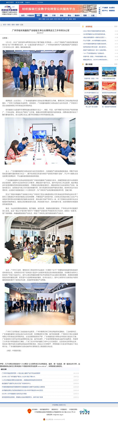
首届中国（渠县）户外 (91, 78)
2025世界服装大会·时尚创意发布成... (94, 34)
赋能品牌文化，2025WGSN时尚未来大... (95, 60)
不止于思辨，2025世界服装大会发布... (95, 40)
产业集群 (105, 7)
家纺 (74, 19)
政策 (66, 19)
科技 (59, 19)
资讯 (8, 24)
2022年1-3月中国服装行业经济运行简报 (14, 394)
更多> (116, 26)
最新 (17, 24)
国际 (43, 19)
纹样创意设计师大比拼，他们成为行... (95, 47)
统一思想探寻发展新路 (109, 107)
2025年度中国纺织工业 (91, 93)
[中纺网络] (55, 405)
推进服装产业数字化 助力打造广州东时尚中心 (16, 383)
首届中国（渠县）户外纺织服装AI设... (95, 56)
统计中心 (105, 10)
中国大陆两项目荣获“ (109, 78)
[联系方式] (62, 405)
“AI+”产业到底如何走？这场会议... (94, 53)
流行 (63, 19)
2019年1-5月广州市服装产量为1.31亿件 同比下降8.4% (18, 376)
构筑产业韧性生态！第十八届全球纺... (95, 50)
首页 (4, 24)
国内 (40, 19)
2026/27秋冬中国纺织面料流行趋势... (94, 31)
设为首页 (11, 2)
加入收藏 (20, 2)
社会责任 (112, 7)
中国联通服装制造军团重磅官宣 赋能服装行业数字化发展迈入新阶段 (23, 387)
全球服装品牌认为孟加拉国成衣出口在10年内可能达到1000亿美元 (22, 390)
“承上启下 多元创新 (91, 107)
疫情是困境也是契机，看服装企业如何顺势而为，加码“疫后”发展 (22, 397)
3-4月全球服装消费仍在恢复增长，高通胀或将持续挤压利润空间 (22, 380)
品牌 (51, 19)
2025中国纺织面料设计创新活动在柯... (95, 44)
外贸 (55, 19)
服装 (70, 19)
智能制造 (112, 10)
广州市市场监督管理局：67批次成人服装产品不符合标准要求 (21, 373)
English (27, 2)
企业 (47, 19)
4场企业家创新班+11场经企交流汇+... (94, 37)
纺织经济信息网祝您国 (109, 93)
